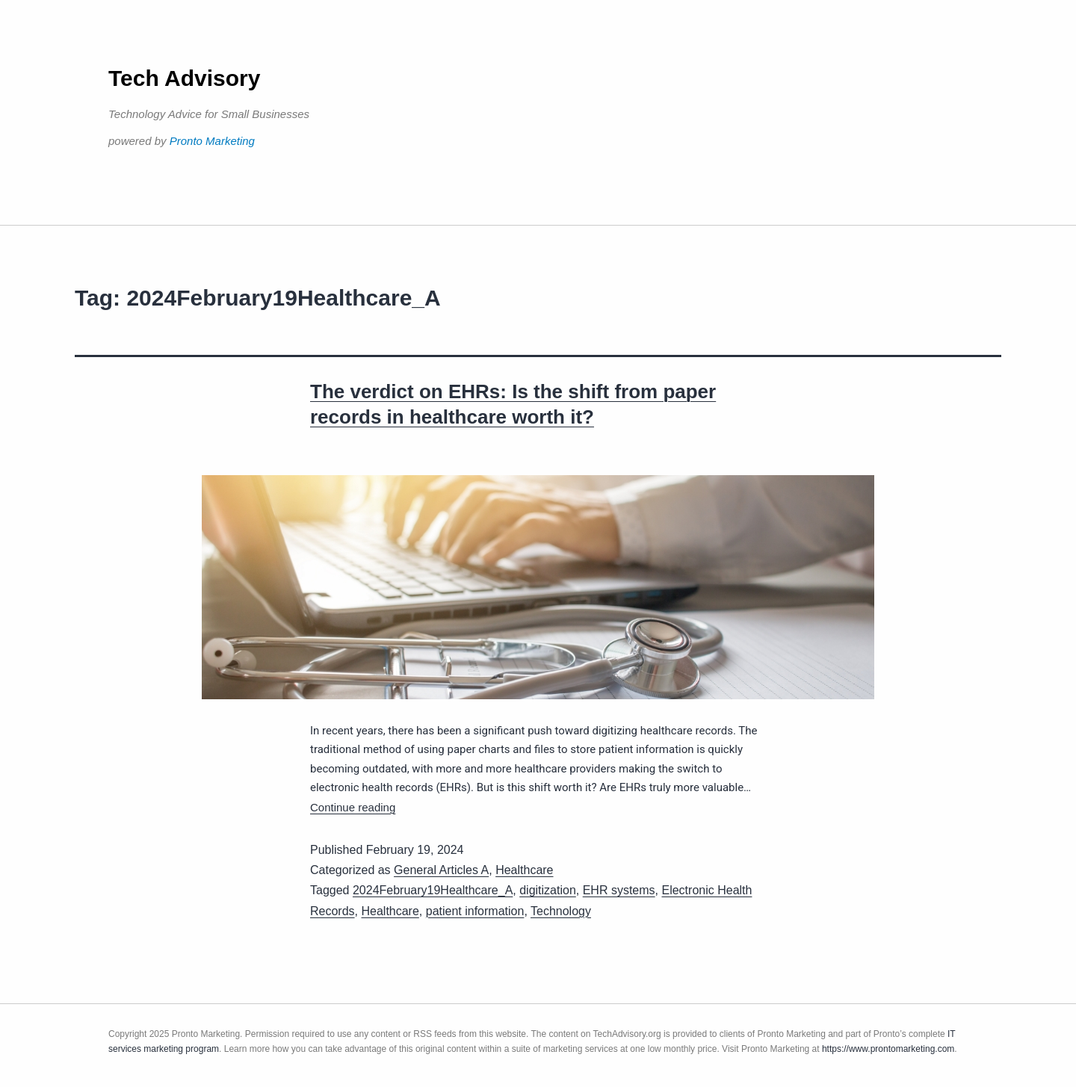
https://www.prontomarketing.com (888, 1049)
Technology (561, 911)
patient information (475, 911)
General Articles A (441, 870)
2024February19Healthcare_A (433, 890)
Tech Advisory (184, 78)
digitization (547, 890)
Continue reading (352, 807)
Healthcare (524, 870)
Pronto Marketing (212, 140)
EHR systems (619, 890)
